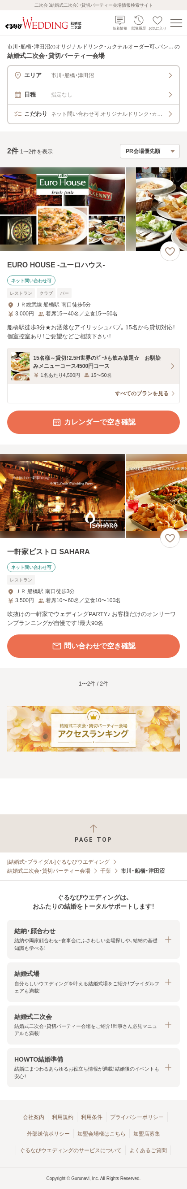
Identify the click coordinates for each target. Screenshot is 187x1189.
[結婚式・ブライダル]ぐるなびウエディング (58, 862)
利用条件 (91, 1117)
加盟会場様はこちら (101, 1134)
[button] (93, 939)
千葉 (105, 871)
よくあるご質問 (148, 1150)
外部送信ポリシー (48, 1134)
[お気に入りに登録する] (170, 251)
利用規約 (62, 1117)
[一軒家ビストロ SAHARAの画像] (93, 496)
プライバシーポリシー (137, 1117)
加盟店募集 (146, 1134)
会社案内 (33, 1117)
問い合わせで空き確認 (93, 646)
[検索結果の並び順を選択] (150, 151)
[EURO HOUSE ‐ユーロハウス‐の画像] (93, 209)
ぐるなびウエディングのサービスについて (71, 1150)
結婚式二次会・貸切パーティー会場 (48, 871)
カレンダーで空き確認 (93, 422)
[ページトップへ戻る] (93, 833)
